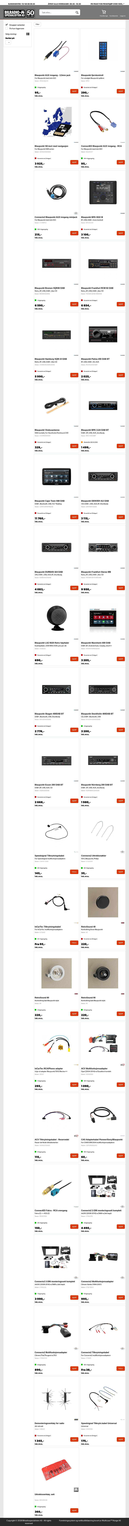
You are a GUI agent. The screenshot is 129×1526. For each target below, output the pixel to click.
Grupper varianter (17, 25)
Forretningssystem (67, 1520)
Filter (37, 24)
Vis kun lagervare (16, 28)
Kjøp (74, 91)
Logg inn (123, 16)
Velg (74, 872)
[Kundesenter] (114, 12)
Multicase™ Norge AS (111, 1520)
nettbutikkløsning (86, 1520)
